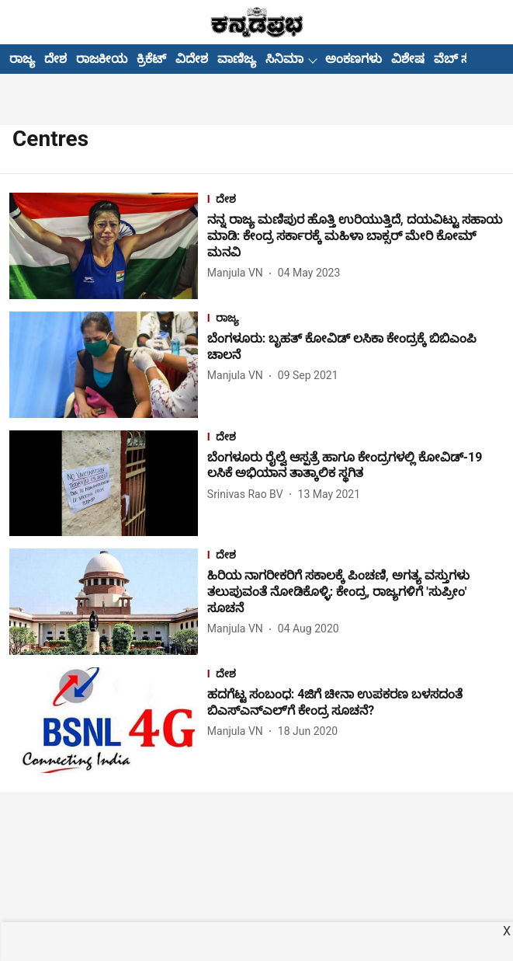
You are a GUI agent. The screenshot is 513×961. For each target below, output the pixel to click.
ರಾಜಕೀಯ (101, 58)
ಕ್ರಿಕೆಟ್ (151, 58)
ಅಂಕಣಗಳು (353, 58)
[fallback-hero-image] (108, 246)
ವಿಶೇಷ (408, 58)
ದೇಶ (55, 58)
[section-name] (355, 201)
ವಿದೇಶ (191, 58)
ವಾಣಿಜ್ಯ (236, 58)
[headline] (355, 236)
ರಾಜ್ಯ (22, 58)
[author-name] (238, 273)
